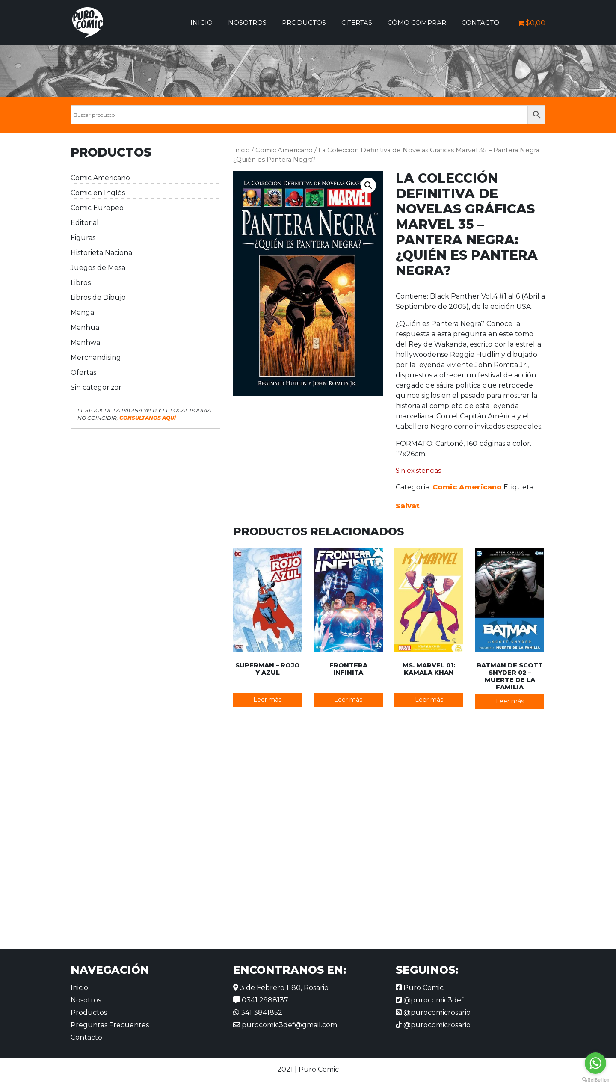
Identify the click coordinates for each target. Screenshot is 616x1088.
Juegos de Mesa (98, 268)
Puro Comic (420, 988)
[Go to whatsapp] (595, 1063)
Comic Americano (100, 178)
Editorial (85, 223)
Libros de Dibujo (98, 297)
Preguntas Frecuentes (110, 1025)
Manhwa (85, 342)
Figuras (83, 238)
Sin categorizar (96, 387)
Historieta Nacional (102, 253)
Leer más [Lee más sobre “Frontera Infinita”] (348, 699)
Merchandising (96, 357)
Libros (81, 283)
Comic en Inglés (98, 193)
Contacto (480, 22)
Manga (82, 312)
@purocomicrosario (433, 1012)
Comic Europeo (97, 208)
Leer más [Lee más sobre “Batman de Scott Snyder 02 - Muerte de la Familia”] (510, 701)
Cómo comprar (417, 22)
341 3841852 (257, 1012)
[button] (368, 185)
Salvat (408, 506)
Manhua (85, 327)
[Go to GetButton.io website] (595, 1079)
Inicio (201, 22)
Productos (304, 22)
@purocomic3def (430, 1000)
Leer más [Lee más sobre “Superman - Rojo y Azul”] (267, 699)
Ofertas (356, 22)
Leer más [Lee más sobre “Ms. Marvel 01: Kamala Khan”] (429, 699)
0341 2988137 (260, 1000)
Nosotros (247, 22)
